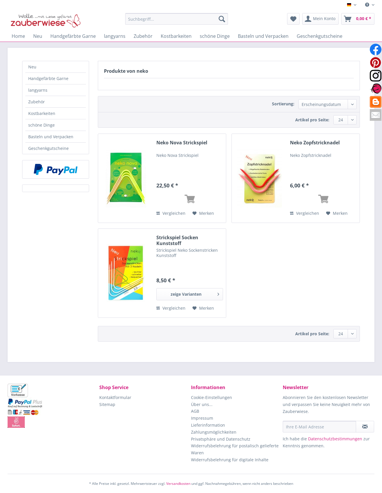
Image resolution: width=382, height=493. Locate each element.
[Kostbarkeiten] (176, 36)
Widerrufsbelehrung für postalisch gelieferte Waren (235, 449)
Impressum (202, 418)
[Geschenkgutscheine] (319, 36)
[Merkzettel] (293, 19)
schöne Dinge (41, 125)
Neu (32, 67)
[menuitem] (367, 4)
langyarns (37, 90)
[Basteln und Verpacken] (263, 36)
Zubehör (36, 101)
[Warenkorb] (357, 19)
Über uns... (202, 404)
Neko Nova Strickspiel (181, 143)
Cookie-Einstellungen (211, 397)
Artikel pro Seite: (312, 120)
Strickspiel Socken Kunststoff (177, 240)
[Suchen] (222, 19)
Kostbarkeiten (41, 113)
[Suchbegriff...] (176, 19)
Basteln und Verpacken (50, 136)
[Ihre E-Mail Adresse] (319, 426)
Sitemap (107, 404)
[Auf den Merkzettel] (203, 213)
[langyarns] (115, 36)
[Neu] (37, 36)
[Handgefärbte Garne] (73, 36)
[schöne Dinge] (215, 36)
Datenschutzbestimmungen (335, 438)
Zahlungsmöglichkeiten (213, 432)
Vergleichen (170, 213)
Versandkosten (178, 483)
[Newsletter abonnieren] (365, 426)
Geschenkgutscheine (48, 148)
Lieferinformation (208, 425)
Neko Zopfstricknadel (315, 143)
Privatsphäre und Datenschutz (220, 439)
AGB (195, 411)
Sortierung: (283, 104)
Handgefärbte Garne (48, 78)
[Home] (18, 36)
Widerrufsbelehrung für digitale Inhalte (229, 459)
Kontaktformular (115, 397)
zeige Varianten (195, 293)
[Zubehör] (143, 36)
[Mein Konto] (320, 19)
